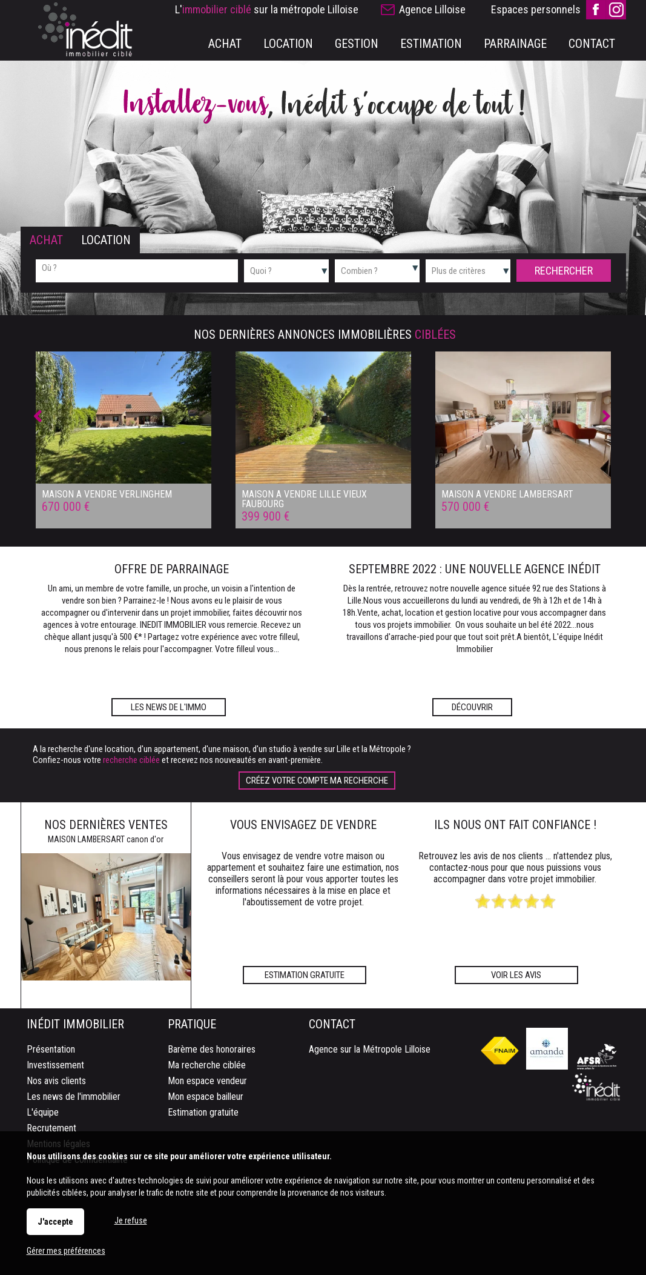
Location (106, 240)
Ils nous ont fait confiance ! (515, 824)
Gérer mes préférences (66, 1251)
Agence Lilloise (432, 9)
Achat (46, 240)
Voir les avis (516, 975)
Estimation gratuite (304, 975)
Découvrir (472, 707)
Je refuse (130, 1220)
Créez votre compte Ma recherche (317, 780)
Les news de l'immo (168, 707)
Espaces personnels (536, 9)
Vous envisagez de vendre (303, 824)
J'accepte (55, 1222)
